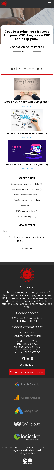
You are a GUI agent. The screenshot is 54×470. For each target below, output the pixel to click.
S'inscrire (27, 248)
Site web (27, 205)
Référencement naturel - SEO (27, 184)
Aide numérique (27, 216)
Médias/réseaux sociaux (27, 194)
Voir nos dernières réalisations (27, 372)
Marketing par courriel (27, 200)
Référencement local (27, 211)
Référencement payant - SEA (27, 189)
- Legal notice (27, 453)
